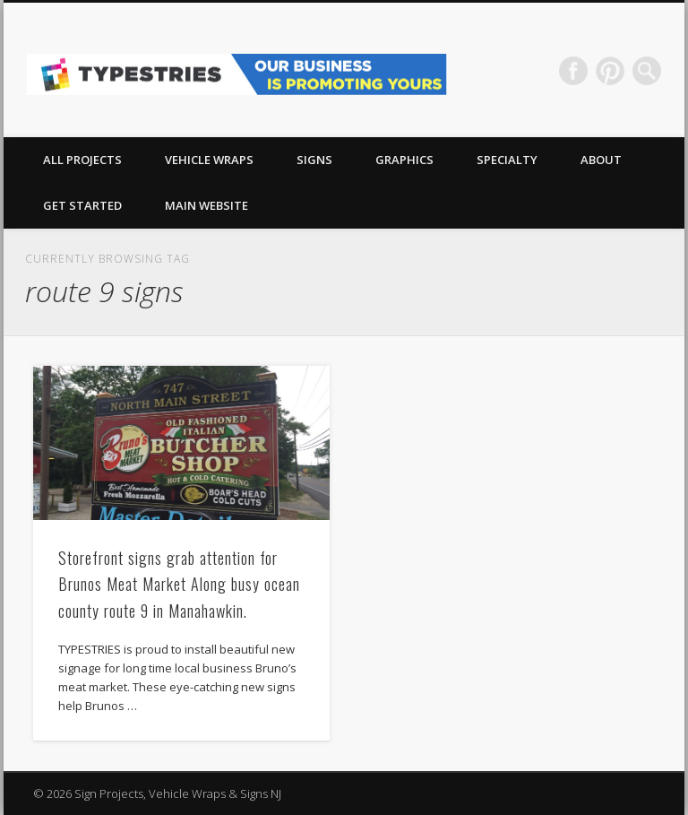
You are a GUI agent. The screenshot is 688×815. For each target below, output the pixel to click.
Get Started (82, 205)
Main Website (206, 205)
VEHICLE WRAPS (209, 160)
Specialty (507, 160)
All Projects (82, 160)
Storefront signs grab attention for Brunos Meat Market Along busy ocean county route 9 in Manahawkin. (179, 583)
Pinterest (610, 70)
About (601, 160)
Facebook (573, 70)
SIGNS (314, 160)
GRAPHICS (404, 160)
